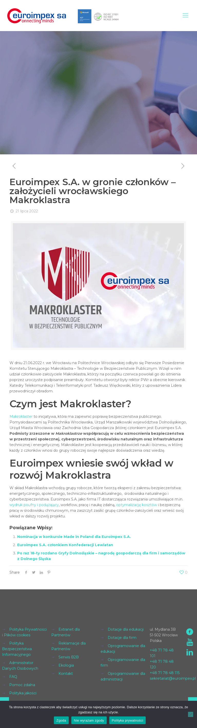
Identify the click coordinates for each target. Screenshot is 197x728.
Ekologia (66, 665)
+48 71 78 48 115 (165, 672)
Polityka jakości (22, 693)
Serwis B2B (68, 657)
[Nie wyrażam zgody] (190, 714)
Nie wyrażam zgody (89, 720)
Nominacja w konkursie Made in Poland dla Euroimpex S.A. (74, 536)
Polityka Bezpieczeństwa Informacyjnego (17, 649)
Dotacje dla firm (122, 637)
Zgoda (61, 720)
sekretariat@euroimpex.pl (173, 678)
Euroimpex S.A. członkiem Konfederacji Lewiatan (65, 545)
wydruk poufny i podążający (34, 505)
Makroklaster (21, 416)
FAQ (13, 676)
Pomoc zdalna (22, 685)
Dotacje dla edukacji (126, 629)
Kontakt (65, 673)
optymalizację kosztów (136, 505)
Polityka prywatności (127, 720)
